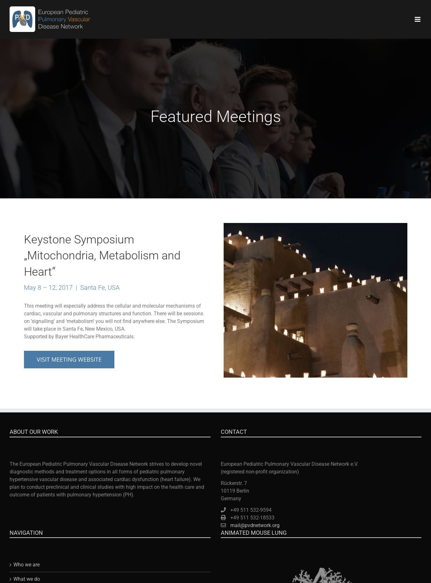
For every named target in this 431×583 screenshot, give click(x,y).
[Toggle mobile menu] (418, 19)
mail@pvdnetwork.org (255, 525)
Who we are (26, 565)
